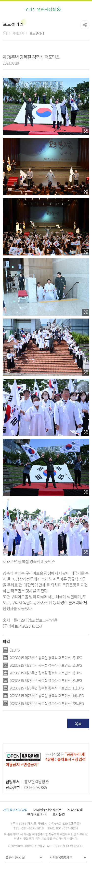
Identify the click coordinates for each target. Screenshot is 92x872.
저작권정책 (75, 809)
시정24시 (18, 33)
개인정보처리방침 (15, 809)
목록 (78, 723)
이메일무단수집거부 (47, 809)
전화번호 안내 (37, 814)
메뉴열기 (85, 8)
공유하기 (84, 24)
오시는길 (59, 814)
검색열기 (75, 7)
